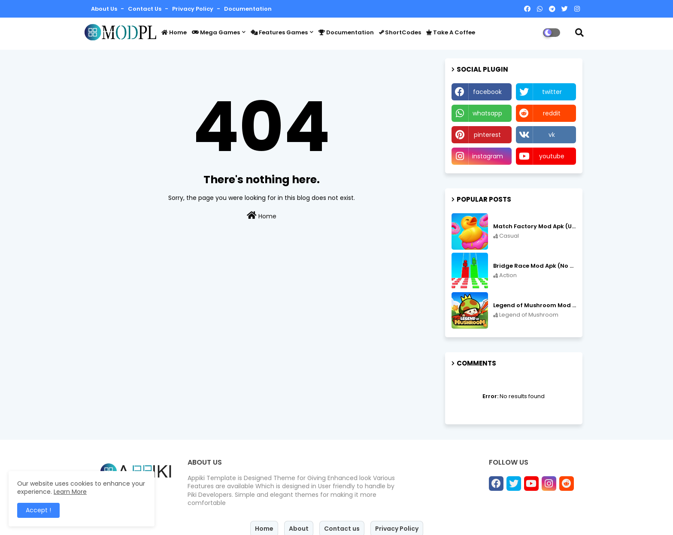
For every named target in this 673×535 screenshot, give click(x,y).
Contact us (145, 9)
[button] (579, 32)
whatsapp (487, 113)
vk (552, 134)
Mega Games (216, 32)
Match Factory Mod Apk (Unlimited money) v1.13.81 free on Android (534, 226)
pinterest (487, 134)
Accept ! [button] (38, 510)
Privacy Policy (193, 9)
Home (174, 32)
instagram (487, 156)
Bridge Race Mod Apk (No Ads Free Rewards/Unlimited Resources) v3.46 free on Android (534, 266)
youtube (551, 156)
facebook (487, 92)
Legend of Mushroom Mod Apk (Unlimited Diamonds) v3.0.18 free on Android (534, 305)
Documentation (248, 9)
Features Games (279, 32)
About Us (104, 9)
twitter (552, 92)
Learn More (70, 491)
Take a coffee (450, 32)
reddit (552, 113)
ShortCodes (400, 32)
